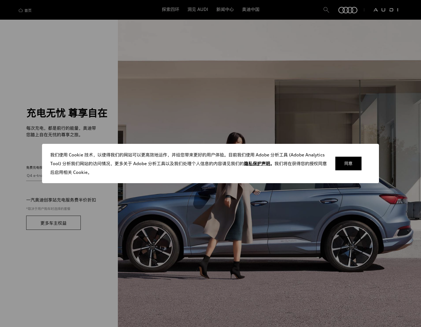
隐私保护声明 (257, 163)
